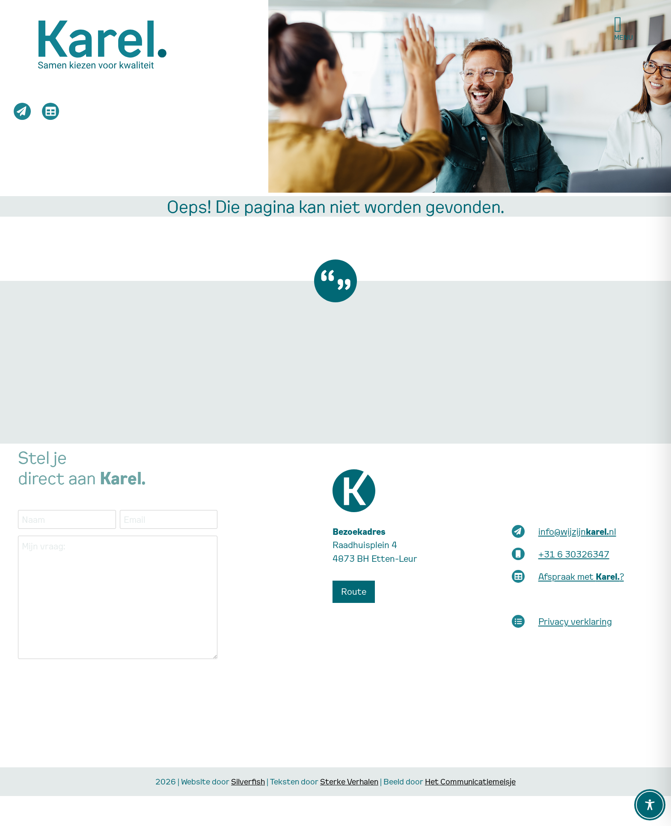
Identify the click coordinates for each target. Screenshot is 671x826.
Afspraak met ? (581, 576)
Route (353, 591)
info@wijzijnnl (577, 531)
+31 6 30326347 (573, 554)
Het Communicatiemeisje (470, 781)
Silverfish (248, 781)
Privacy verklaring (575, 621)
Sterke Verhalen (349, 781)
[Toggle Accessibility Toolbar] (650, 805)
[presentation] (83, 682)
